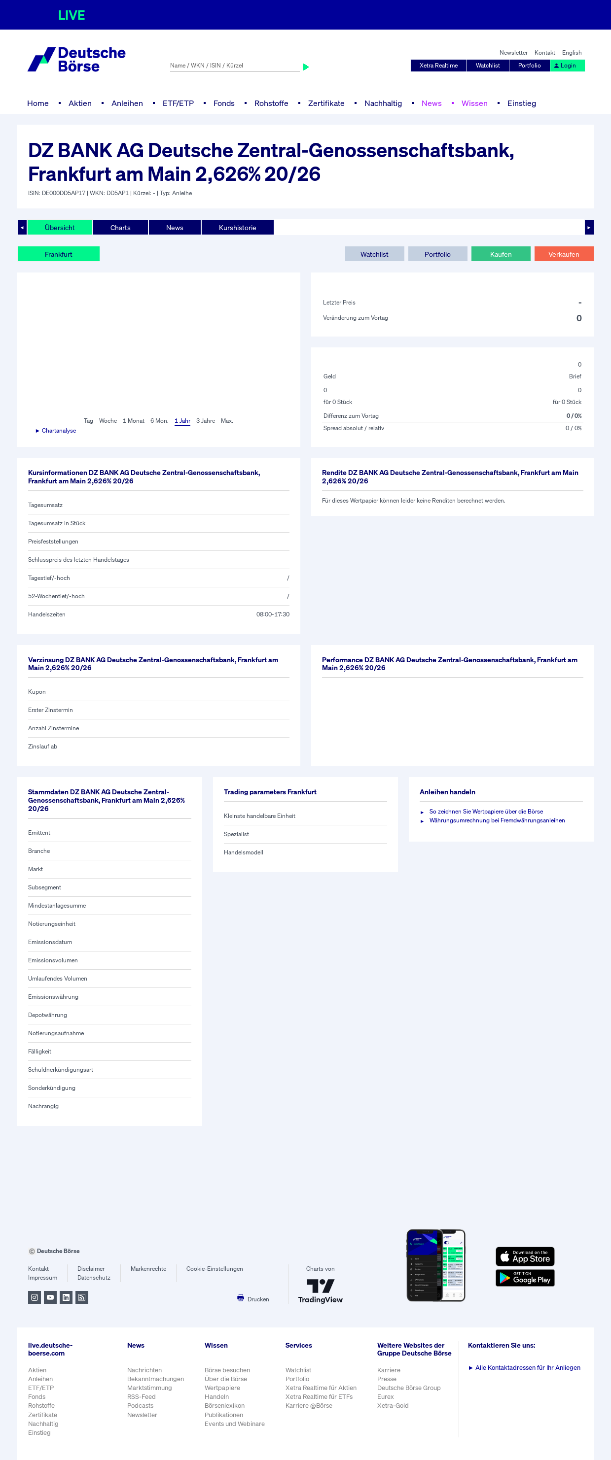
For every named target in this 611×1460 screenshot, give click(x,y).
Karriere (388, 1370)
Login (564, 65)
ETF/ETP (178, 103)
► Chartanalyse (55, 430)
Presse (386, 1379)
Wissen (475, 103)
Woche (108, 420)
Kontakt (545, 52)
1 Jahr (182, 420)
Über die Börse (226, 1379)
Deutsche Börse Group (409, 1388)
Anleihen (127, 103)
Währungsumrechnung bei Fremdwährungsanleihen (497, 820)
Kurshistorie (237, 227)
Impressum (42, 1277)
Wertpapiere (222, 1388)
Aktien (80, 103)
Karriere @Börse (309, 1405)
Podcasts (140, 1405)
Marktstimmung (149, 1388)
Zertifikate (326, 103)
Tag (88, 420)
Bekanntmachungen (155, 1379)
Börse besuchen (227, 1370)
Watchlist (488, 65)
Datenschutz (93, 1277)
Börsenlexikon (225, 1405)
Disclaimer (91, 1268)
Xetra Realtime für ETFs (319, 1396)
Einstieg (521, 103)
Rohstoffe (271, 103)
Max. (227, 420)
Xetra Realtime (439, 65)
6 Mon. (159, 420)
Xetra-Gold (393, 1405)
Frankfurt (58, 254)
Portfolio (529, 65)
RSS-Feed (141, 1396)
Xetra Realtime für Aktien (321, 1388)
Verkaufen (563, 254)
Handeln (217, 1396)
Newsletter (514, 52)
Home (38, 103)
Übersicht (60, 227)
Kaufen (501, 254)
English (572, 52)
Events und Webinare (235, 1424)
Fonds (224, 103)
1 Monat (133, 420)
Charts (120, 227)
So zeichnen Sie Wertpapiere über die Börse (486, 811)
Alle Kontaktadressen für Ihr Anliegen (524, 1367)
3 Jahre (205, 420)
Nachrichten (144, 1370)
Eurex (385, 1396)
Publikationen (224, 1415)
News (432, 103)
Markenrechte (148, 1268)
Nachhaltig (383, 103)
